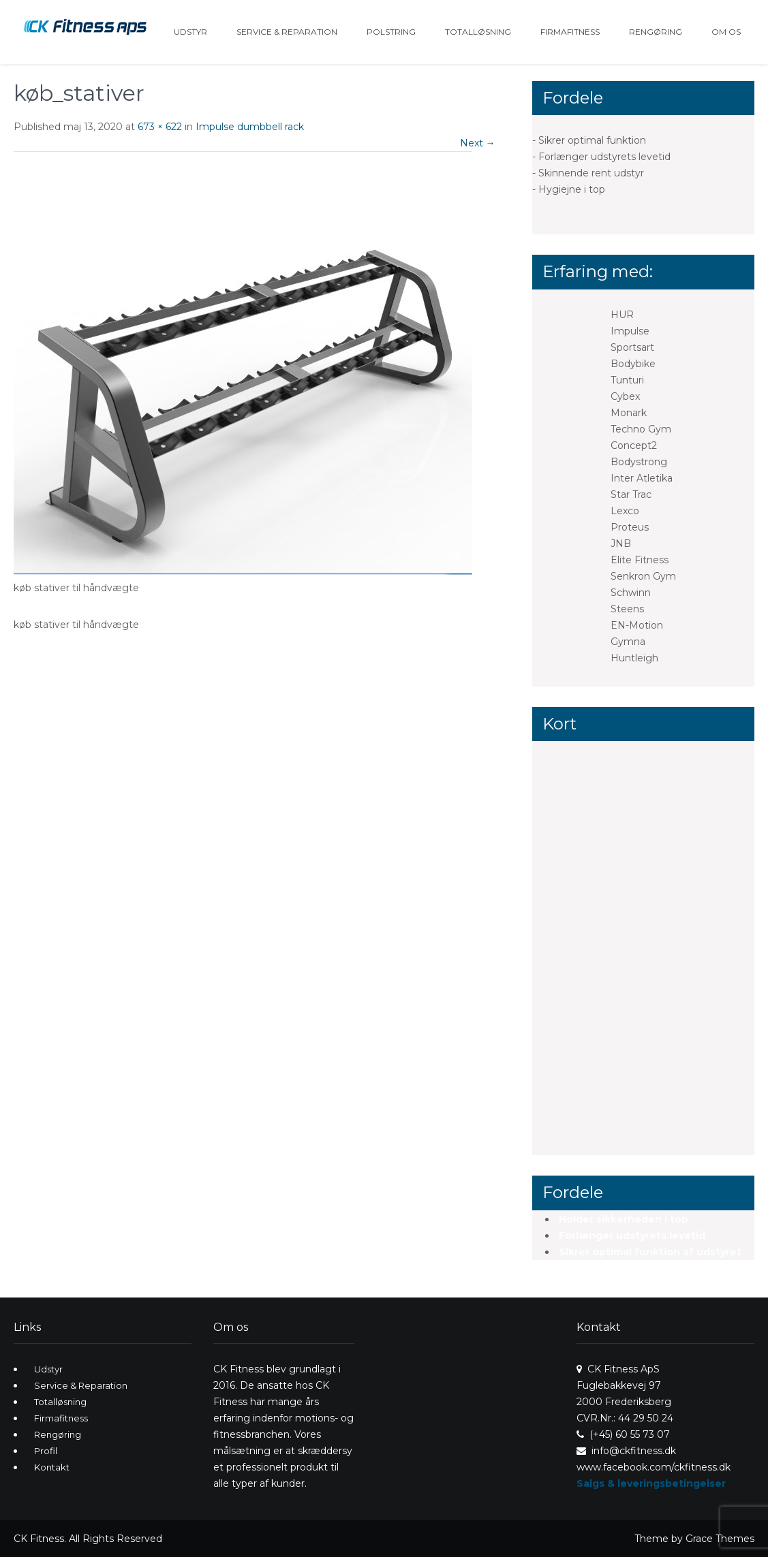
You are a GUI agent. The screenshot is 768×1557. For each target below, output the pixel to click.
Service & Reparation (286, 32)
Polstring (391, 32)
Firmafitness (570, 32)
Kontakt (52, 1467)
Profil (45, 1450)
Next (477, 143)
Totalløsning (478, 32)
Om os (726, 32)
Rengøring (655, 32)
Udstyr (190, 32)
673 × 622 (160, 127)
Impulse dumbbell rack (250, 127)
